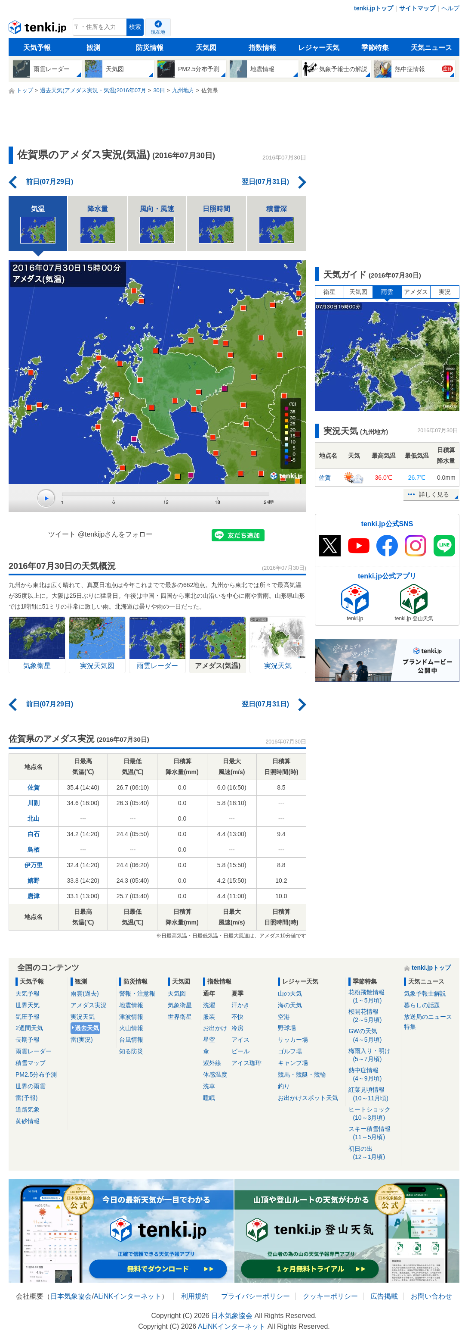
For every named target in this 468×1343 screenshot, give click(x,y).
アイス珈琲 (246, 1062)
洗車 (209, 1086)
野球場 (287, 1027)
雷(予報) (26, 1097)
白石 (34, 834)
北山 (34, 818)
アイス (240, 1039)
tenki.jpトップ (373, 8)
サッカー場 (293, 1039)
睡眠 (209, 1097)
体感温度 (215, 1074)
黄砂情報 (27, 1121)
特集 (410, 1026)
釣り (284, 1086)
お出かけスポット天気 (308, 1097)
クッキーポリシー (330, 1296)
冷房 (237, 1027)
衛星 (329, 291)
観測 (93, 47)
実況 (445, 291)
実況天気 (83, 1016)
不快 (237, 1016)
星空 (209, 1039)
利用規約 (195, 1296)
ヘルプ (450, 8)
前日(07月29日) (49, 181)
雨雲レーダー (33, 1051)
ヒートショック (373, 1114)
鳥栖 (34, 849)
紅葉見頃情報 (373, 1094)
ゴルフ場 (290, 1051)
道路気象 (27, 1109)
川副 (34, 803)
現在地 (158, 31)
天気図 (206, 47)
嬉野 (34, 880)
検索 (135, 27)
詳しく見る (434, 494)
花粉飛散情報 (373, 997)
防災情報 (149, 47)
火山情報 (131, 1027)
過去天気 (87, 1027)
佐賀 (34, 787)
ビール (240, 1051)
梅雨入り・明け (373, 1055)
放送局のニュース (428, 1016)
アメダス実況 (89, 1005)
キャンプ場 (293, 1062)
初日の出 (373, 1153)
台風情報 (131, 1039)
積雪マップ (30, 1062)
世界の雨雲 (30, 1086)
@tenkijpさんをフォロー (115, 534)
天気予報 (37, 47)
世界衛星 (180, 1016)
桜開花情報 (373, 1016)
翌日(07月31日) (265, 181)
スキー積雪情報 (373, 1133)
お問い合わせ (431, 1296)
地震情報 (131, 1005)
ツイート (62, 534)
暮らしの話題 (422, 1005)
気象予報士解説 (425, 993)
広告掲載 (384, 1296)
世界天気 (27, 1005)
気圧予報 (27, 1016)
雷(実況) (81, 1039)
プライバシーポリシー (255, 1296)
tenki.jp (38, 29)
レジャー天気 (318, 47)
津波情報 (131, 1016)
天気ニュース (431, 47)
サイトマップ (417, 8)
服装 (209, 1016)
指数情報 (262, 47)
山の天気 (290, 993)
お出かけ (215, 1027)
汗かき (240, 1005)
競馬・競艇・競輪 (302, 1074)
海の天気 (290, 1005)
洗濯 (209, 1005)
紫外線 (212, 1062)
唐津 (34, 896)
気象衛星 (180, 1005)
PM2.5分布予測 (36, 1074)
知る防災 (131, 1051)
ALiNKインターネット (127, 1296)
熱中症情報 (373, 1075)
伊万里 (34, 865)
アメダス (416, 291)
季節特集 (375, 47)
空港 (284, 1016)
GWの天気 (373, 1035)
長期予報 (27, 1039)
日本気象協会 (71, 1296)
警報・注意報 (137, 993)
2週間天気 (29, 1027)
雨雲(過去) (85, 993)
